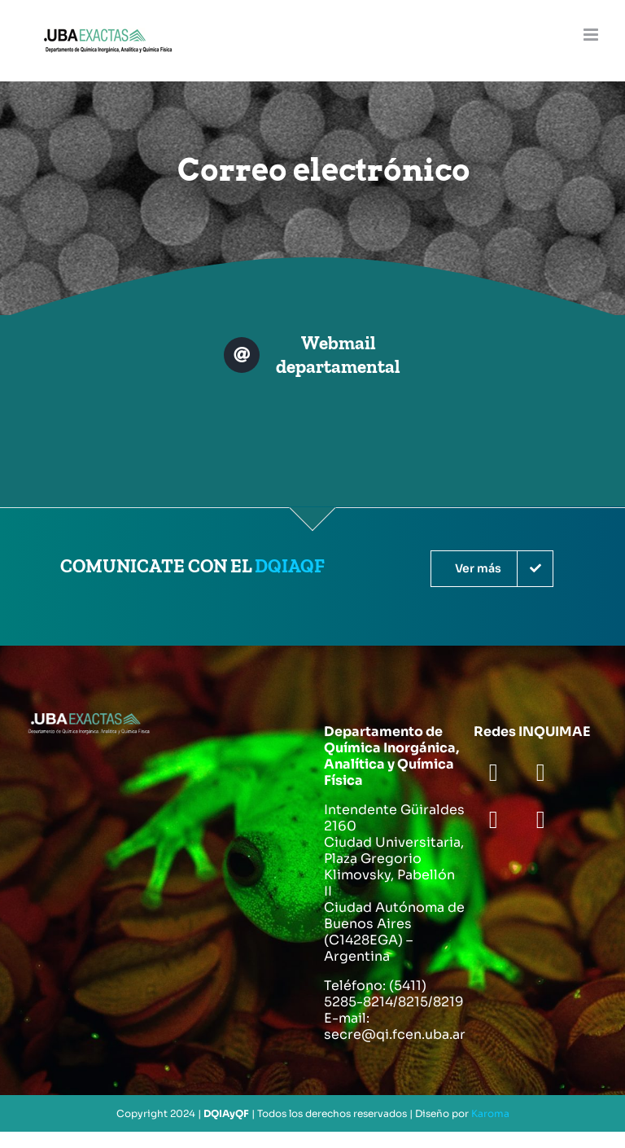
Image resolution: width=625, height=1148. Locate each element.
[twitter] (540, 772)
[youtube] (540, 819)
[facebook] (493, 772)
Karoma (490, 1113)
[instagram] (493, 819)
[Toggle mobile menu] (592, 34)
